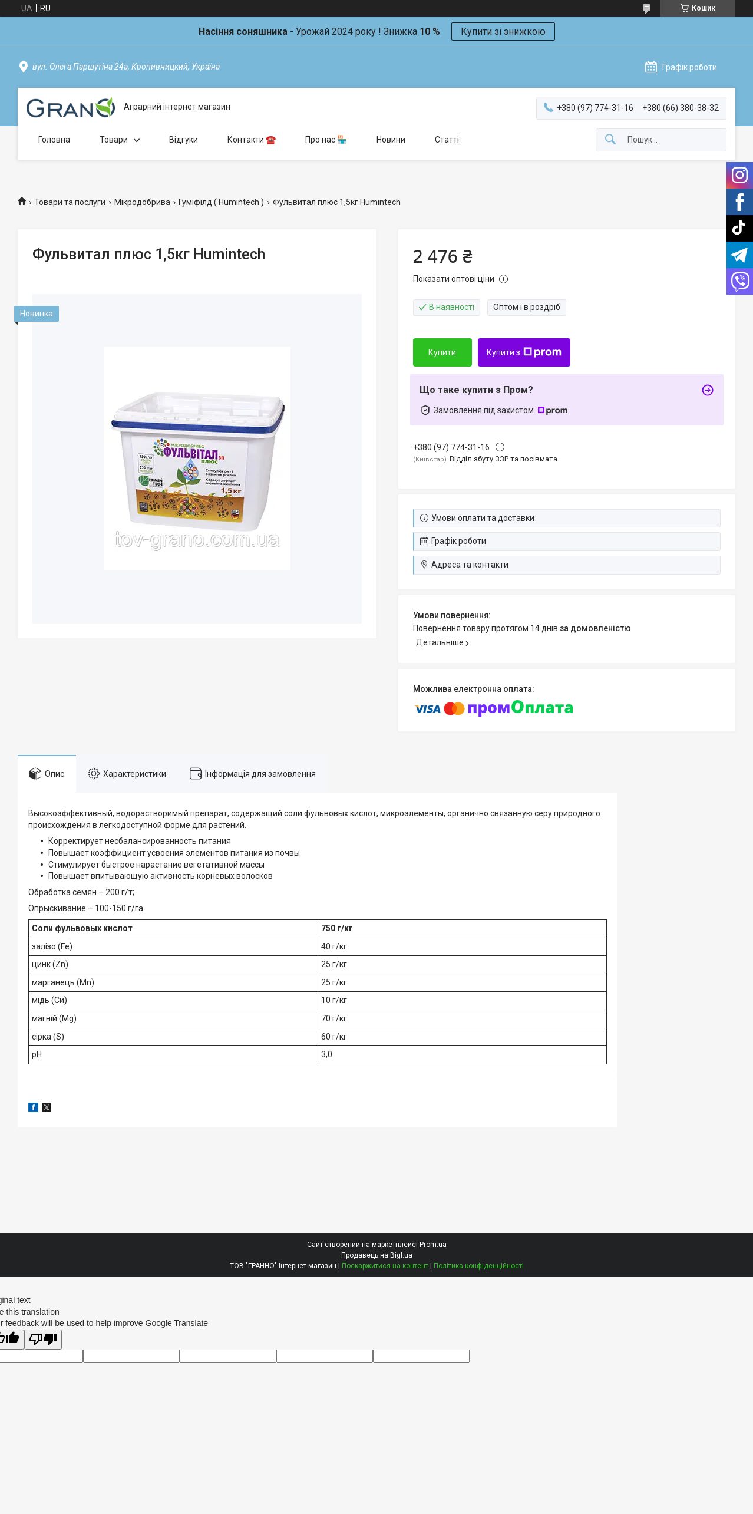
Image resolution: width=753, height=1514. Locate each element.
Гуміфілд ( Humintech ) (221, 202)
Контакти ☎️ (251, 139)
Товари (114, 139)
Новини (390, 139)
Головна (54, 139)
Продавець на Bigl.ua (376, 1255)
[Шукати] (610, 140)
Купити (442, 352)
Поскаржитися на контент (385, 1266)
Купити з (524, 352)
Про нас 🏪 (326, 139)
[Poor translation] (43, 1340)
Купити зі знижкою (503, 31)
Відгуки (183, 139)
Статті (447, 139)
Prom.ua (433, 1245)
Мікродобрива (142, 202)
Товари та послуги (69, 202)
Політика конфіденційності (479, 1266)
